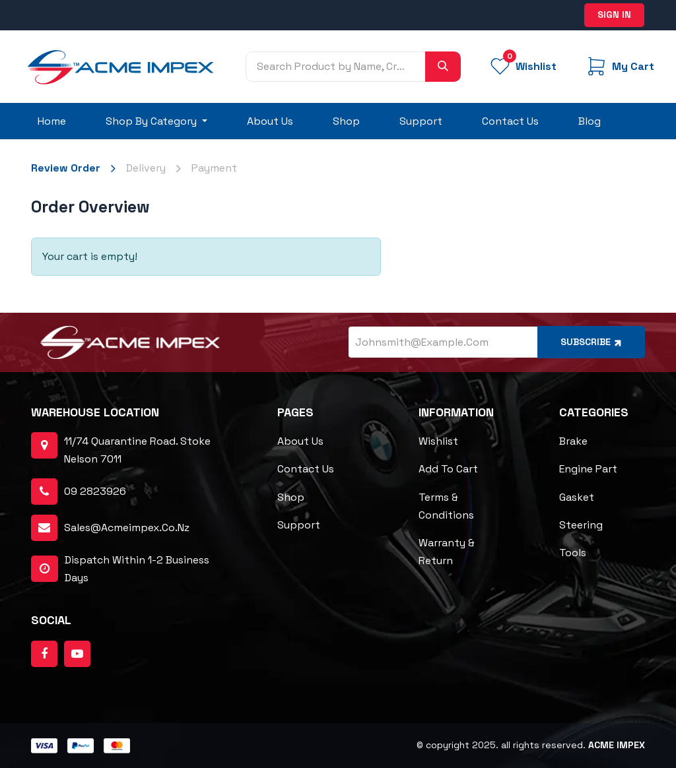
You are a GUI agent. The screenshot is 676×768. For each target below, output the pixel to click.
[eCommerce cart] (619, 66)
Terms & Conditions (446, 506)
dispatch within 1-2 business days (120, 569)
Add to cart (448, 469)
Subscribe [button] (592, 342)
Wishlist (438, 441)
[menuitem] (52, 121)
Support (298, 525)
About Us (300, 441)
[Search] (443, 66)
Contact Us (305, 469)
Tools (572, 553)
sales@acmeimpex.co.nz (126, 527)
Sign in (614, 14)
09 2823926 (95, 491)
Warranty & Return (447, 551)
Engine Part (588, 469)
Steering (581, 525)
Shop (290, 497)
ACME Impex (616, 745)
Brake (573, 441)
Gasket (576, 497)
